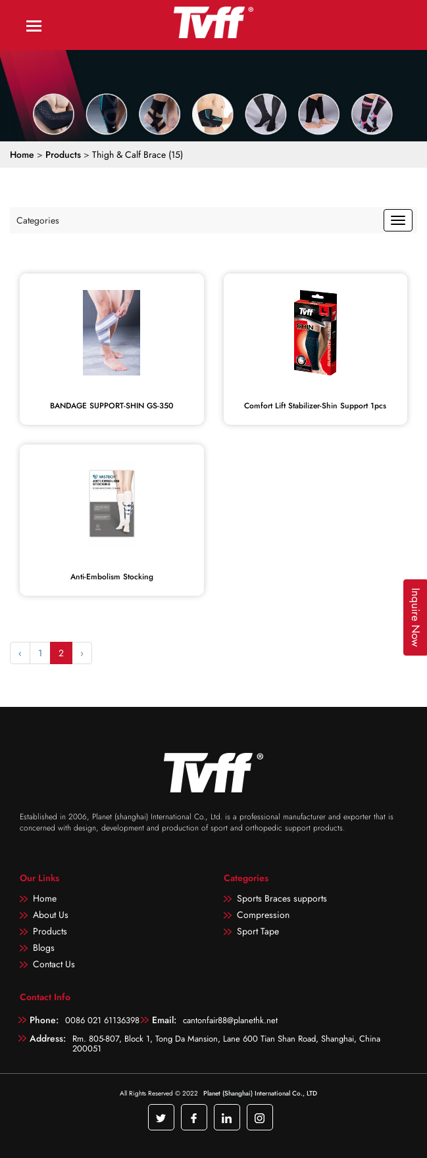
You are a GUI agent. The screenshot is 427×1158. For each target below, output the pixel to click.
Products (63, 154)
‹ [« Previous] (20, 653)
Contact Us (54, 964)
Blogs (44, 947)
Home (22, 154)
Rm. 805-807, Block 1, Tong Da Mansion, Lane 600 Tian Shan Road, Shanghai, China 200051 (226, 1042)
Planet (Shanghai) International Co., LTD (260, 1093)
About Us (50, 914)
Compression (263, 914)
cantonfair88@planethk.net (230, 1020)
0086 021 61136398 (102, 1020)
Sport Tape (258, 931)
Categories (37, 220)
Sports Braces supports (282, 898)
